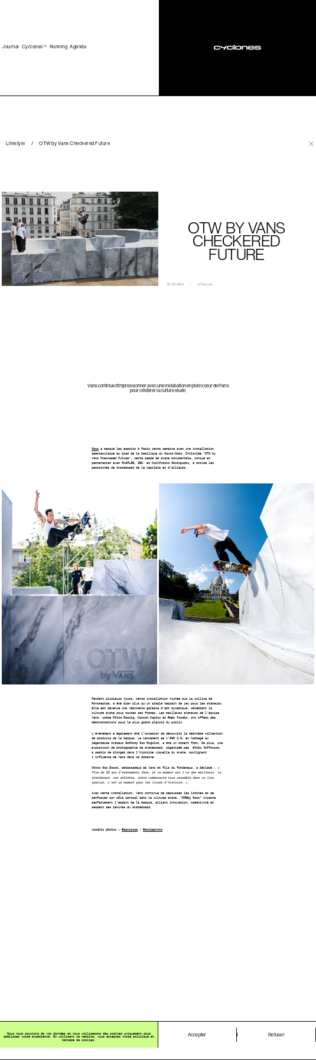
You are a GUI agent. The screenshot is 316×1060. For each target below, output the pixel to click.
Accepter (197, 1034)
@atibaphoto (152, 830)
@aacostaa (130, 830)
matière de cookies (78, 1040)
